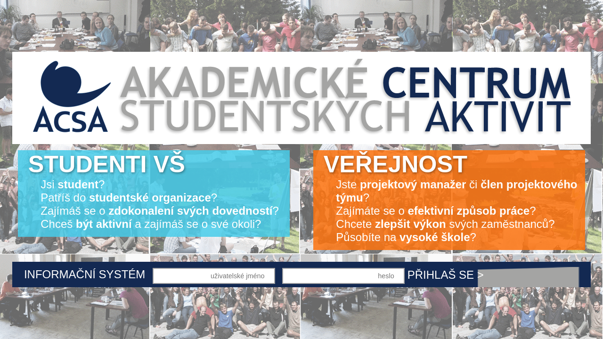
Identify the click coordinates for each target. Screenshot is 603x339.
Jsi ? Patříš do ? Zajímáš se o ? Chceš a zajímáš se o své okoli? (153, 190)
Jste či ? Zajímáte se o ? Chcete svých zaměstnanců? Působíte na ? (451, 197)
